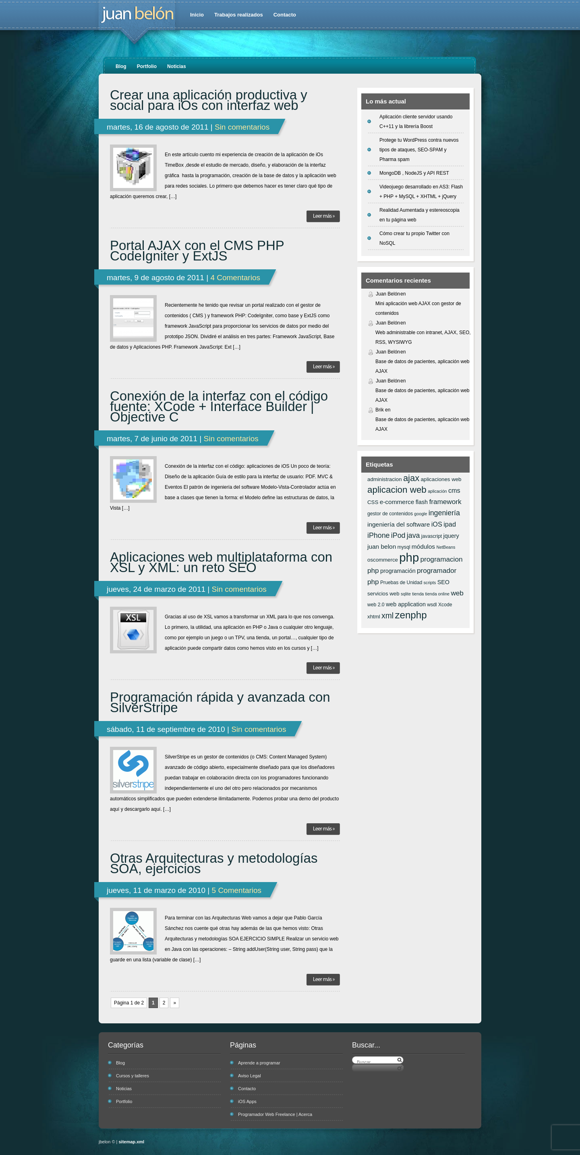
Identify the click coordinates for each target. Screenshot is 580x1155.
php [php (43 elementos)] (409, 557)
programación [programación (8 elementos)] (398, 571)
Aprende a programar (259, 1062)
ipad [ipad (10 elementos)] (449, 524)
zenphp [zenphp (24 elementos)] (411, 615)
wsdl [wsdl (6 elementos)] (432, 604)
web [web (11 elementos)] (457, 593)
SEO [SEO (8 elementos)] (443, 582)
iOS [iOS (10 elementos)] (436, 524)
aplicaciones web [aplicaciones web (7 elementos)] (440, 479)
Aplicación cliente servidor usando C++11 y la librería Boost (415, 121)
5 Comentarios (237, 890)
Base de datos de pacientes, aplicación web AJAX (422, 366)
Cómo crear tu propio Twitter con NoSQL (414, 238)
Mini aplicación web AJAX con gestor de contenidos (418, 308)
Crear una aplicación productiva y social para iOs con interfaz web (208, 100)
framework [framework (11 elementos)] (445, 502)
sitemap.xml (132, 1141)
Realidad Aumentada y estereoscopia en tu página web (419, 215)
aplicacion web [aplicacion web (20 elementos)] (397, 490)
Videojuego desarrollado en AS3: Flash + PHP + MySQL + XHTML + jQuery (421, 191)
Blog (121, 66)
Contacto (284, 15)
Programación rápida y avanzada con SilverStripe (220, 702)
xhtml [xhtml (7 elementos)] (373, 617)
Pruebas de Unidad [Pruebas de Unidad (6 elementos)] (401, 582)
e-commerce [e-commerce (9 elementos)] (397, 501)
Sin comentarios (242, 127)
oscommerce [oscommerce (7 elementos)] (382, 560)
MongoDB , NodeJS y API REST (414, 173)
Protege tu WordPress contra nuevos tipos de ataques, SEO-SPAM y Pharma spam (419, 149)
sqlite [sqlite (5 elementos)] (406, 593)
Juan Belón (388, 294)
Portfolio (147, 66)
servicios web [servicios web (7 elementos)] (383, 594)
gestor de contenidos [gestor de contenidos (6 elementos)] (390, 514)
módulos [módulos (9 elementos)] (423, 546)
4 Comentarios (235, 277)
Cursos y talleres (132, 1075)
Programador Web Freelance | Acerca (275, 1114)
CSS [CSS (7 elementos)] (372, 502)
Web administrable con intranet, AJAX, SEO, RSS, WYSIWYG (423, 337)
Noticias (176, 66)
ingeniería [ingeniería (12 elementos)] (444, 513)
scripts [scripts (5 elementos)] (430, 582)
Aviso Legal (249, 1075)
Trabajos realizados (238, 15)
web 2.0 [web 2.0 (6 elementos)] (376, 604)
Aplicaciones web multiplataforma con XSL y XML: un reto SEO (221, 562)
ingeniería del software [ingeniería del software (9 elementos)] (398, 524)
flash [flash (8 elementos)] (422, 502)
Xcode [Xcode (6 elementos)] (445, 604)
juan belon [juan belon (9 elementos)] (381, 546)
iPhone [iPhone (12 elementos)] (378, 535)
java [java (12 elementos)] (413, 535)
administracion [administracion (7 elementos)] (384, 479)
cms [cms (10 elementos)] (454, 490)
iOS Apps (247, 1101)
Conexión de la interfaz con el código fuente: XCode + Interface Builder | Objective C (219, 406)
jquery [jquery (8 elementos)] (451, 536)
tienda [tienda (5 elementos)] (418, 593)
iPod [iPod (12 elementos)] (398, 535)
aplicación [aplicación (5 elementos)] (437, 491)
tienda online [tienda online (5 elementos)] (437, 593)
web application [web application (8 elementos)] (406, 604)
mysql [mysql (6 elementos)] (404, 547)
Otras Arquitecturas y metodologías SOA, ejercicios (213, 863)
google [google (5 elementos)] (420, 513)
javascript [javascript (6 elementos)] (431, 536)
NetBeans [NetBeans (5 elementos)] (445, 547)
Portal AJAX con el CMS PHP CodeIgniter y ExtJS (197, 250)
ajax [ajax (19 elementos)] (411, 478)
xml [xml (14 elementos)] (387, 615)
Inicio (197, 15)
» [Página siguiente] (174, 1003)
